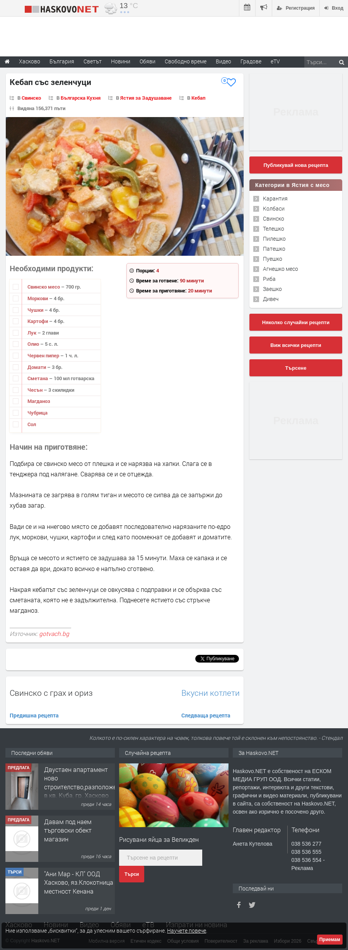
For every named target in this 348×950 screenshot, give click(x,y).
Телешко (273, 228)
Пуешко (272, 258)
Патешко (274, 248)
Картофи (38, 321)
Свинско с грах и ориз (51, 692)
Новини (120, 61)
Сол (31, 424)
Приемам (329, 939)
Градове (251, 61)
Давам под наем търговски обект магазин (68, 830)
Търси (132, 874)
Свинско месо (44, 286)
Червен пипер (43, 355)
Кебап (198, 97)
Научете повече (186, 930)
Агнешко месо (280, 268)
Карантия (275, 198)
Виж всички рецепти (295, 345)
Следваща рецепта (205, 715)
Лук (32, 332)
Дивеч (270, 299)
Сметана (38, 378)
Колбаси (274, 208)
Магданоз (38, 401)
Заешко (272, 288)
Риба (269, 278)
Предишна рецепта (34, 715)
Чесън (35, 389)
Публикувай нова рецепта (295, 165)
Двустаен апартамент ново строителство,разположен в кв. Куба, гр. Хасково (82, 782)
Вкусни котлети (210, 693)
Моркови (38, 298)
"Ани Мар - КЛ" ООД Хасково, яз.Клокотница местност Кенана (78, 882)
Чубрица (37, 412)
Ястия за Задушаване (146, 97)
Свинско (31, 97)
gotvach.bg (54, 633)
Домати (37, 367)
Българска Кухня (81, 97)
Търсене (296, 368)
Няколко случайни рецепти (295, 322)
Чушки (35, 309)
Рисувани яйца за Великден (159, 839)
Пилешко (274, 238)
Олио (33, 343)
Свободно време (185, 61)
